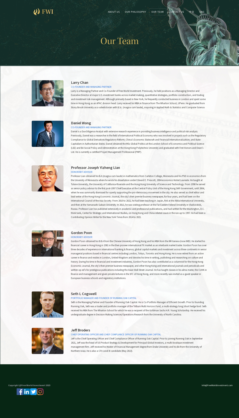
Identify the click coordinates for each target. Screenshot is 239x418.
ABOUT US (114, 11)
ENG (202, 11)
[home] (47, 11)
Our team (157, 11)
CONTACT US (176, 11)
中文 (191, 11)
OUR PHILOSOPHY (135, 11)
